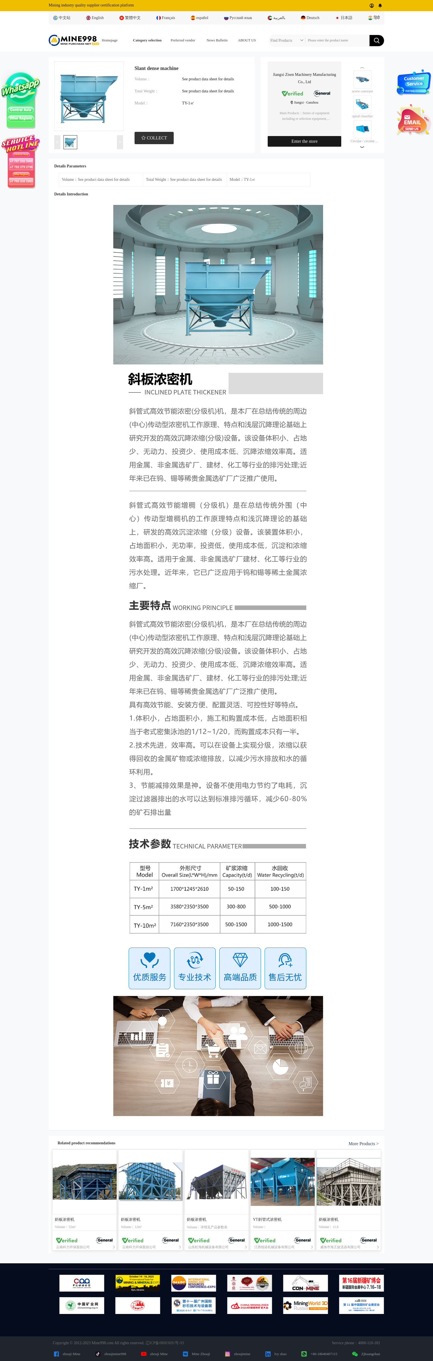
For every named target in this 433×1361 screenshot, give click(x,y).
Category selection (147, 40)
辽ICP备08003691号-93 (164, 1343)
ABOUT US (247, 40)
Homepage (109, 40)
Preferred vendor (183, 40)
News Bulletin (217, 40)
